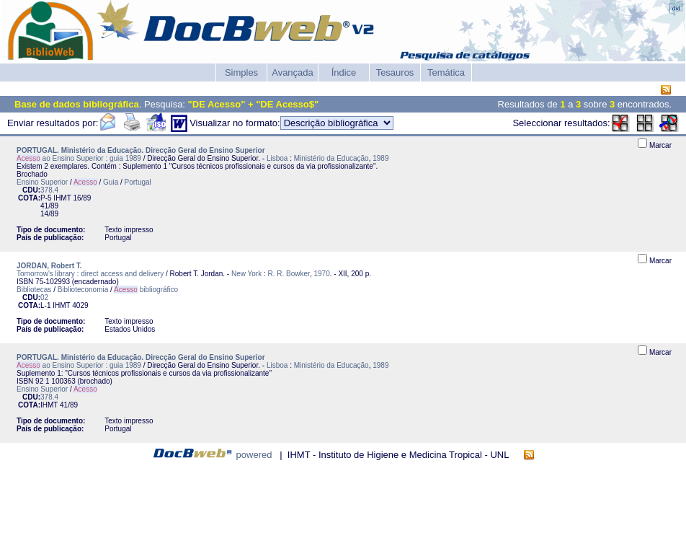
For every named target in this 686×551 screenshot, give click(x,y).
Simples (241, 72)
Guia (110, 182)
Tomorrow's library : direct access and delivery (90, 274)
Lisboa (277, 158)
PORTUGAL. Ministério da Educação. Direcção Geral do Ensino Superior (141, 150)
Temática (446, 72)
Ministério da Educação (331, 158)
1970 (321, 274)
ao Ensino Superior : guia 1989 (79, 158)
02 (44, 297)
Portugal (138, 182)
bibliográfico (146, 290)
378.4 (49, 190)
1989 (380, 158)
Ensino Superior (42, 182)
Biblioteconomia (83, 290)
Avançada (292, 72)
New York (246, 274)
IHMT (62, 198)
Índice (344, 72)
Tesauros (395, 72)
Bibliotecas (34, 290)
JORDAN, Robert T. (49, 266)
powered (254, 454)
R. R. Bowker (289, 274)
